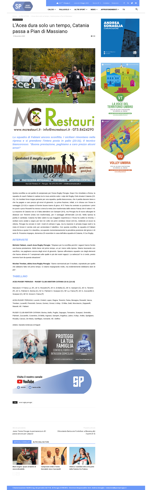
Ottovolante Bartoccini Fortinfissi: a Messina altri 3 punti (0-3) (76, 432)
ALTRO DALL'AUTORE (41, 442)
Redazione (115, 3)
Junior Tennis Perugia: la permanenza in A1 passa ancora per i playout (29, 432)
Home (15, 16)
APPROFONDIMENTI (110, 9)
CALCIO (52, 9)
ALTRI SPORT (80, 9)
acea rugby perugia (25, 402)
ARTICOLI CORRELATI (22, 442)
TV (124, 9)
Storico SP (97, 3)
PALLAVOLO (65, 9)
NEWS (94, 9)
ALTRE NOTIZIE (24, 16)
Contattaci (106, 3)
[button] (136, 9)
